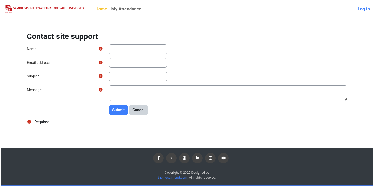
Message (34, 90)
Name (31, 49)
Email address (38, 63)
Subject (33, 76)
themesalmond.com (172, 178)
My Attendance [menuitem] (126, 8)
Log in (364, 8)
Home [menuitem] (101, 8)
